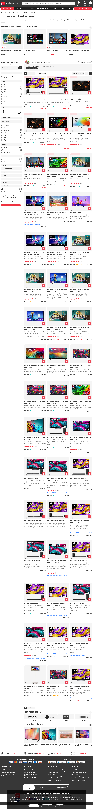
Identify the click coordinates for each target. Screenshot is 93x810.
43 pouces (13, 132)
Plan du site (74, 769)
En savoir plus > (14, 801)
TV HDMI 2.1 (20, 20)
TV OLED (29, 20)
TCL (13, 103)
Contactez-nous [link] (61, 787)
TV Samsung (32, 720)
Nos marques (74, 771)
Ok (20, 68)
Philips (13, 94)
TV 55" (67, 20)
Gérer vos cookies (76, 779)
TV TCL (66, 720)
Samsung (13, 96)
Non (13, 161)
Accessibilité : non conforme (78, 780)
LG (13, 87)
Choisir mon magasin (85, 62)
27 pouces (13, 125)
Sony (13, 101)
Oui (13, 159)
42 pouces (13, 130)
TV (22, 12)
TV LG (49, 720)
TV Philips (83, 720)
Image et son (8, 12)
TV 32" (53, 20)
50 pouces (13, 137)
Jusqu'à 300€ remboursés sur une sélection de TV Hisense (36, 224)
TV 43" (60, 20)
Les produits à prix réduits (10, 205)
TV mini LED (45, 20)
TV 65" (74, 20)
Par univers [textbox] (26, 3)
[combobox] (26, 3)
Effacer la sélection (32, 68)
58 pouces (13, 142)
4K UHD (13, 147)
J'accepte (34, 806)
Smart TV (4, 20)
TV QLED (36, 20)
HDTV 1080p (13, 152)
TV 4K (12, 20)
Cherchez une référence (8, 65)
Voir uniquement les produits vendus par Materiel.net (12, 196)
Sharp (13, 99)
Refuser (60, 806)
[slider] (3, 112)
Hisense (13, 84)
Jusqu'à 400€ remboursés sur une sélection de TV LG (59, 492)
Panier (90, 5)
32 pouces (13, 127)
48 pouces (13, 135)
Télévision (16, 12)
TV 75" (80, 20)
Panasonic (13, 91)
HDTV (13, 150)
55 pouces (13, 140)
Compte (85, 5)
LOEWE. (13, 89)
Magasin (79, 5)
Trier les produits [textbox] (78, 73)
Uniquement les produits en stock (11, 76)
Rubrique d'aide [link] (44, 787)
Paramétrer (47, 806)
